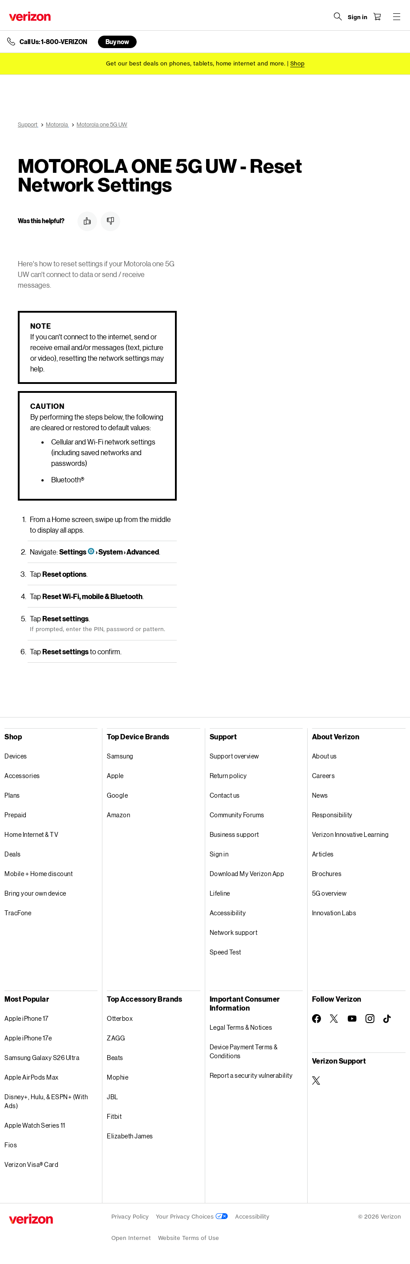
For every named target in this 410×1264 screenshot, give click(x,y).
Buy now (117, 41)
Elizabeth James (130, 1136)
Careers (323, 775)
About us (324, 756)
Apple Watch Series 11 (34, 1125)
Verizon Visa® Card (31, 1164)
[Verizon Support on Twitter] (316, 1080)
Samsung (120, 756)
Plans (12, 795)
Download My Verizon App (247, 873)
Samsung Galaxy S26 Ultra (41, 1057)
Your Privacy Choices (192, 1216)
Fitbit (114, 1116)
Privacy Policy (130, 1216)
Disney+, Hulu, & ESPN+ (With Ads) (46, 1101)
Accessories (22, 775)
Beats (115, 1057)
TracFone (17, 913)
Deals (12, 854)
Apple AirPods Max (31, 1077)
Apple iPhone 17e (28, 1038)
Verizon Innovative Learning (350, 834)
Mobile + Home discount (38, 873)
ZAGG (116, 1038)
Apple (115, 775)
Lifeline (220, 893)
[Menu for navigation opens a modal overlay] (396, 16)
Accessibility (228, 913)
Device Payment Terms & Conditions (244, 1051)
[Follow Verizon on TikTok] (387, 1019)
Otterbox (120, 1018)
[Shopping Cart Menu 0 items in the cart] (377, 16)
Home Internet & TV (31, 834)
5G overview (329, 893)
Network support (234, 932)
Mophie (117, 1077)
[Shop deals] (297, 63)
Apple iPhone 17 (26, 1018)
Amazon (118, 815)
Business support (234, 834)
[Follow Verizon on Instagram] (369, 1018)
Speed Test (225, 952)
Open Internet (131, 1238)
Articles (323, 854)
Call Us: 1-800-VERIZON (53, 42)
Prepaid (15, 815)
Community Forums (237, 815)
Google (117, 795)
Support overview (234, 756)
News (320, 795)
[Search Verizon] (338, 16)
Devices (15, 756)
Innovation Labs (334, 913)
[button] (87, 221)
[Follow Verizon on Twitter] (334, 1018)
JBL (112, 1097)
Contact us (225, 795)
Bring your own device (35, 893)
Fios (10, 1145)
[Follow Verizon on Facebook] (316, 1018)
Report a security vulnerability (251, 1075)
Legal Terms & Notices (241, 1027)
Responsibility (332, 815)
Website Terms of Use (188, 1238)
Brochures (327, 873)
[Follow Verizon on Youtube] (352, 1018)
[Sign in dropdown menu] (357, 17)
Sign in (219, 854)
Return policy (228, 775)
